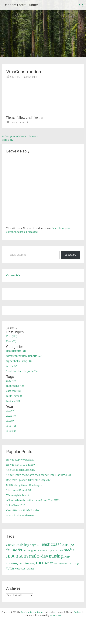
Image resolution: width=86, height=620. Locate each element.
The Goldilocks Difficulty (20, 469)
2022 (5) (11, 425)
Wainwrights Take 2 (17, 495)
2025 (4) (10, 410)
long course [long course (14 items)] (54, 550)
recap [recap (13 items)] (49, 563)
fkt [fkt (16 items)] (20, 550)
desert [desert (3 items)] (39, 545)
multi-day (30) (14, 395)
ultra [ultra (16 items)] (10, 568)
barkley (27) (13, 401)
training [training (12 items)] (73, 563)
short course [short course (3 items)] (62, 564)
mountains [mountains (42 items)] (17, 556)
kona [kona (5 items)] (42, 550)
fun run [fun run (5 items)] (26, 550)
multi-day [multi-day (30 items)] (38, 556)
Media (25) (12, 366)
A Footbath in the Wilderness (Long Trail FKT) (32, 500)
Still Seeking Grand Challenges (24, 485)
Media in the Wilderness (20, 515)
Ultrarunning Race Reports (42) (24, 355)
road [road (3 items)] (55, 564)
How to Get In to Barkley (20, 464)
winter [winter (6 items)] (30, 568)
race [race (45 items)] (40, 562)
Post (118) (11, 336)
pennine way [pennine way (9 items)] (26, 563)
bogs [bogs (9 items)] (33, 545)
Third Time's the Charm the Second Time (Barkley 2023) (39, 474)
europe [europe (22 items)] (68, 544)
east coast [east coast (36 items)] (51, 544)
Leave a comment (19, 122)
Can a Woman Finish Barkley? (23, 510)
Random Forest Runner (21, 5)
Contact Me (13, 275)
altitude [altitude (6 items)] (10, 545)
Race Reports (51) (16, 350)
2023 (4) (10, 420)
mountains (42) (15, 385)
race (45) (11, 380)
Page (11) (11, 341)
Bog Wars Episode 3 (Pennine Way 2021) (29, 479)
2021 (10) (11, 430)
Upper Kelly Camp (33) (19, 360)
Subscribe (70, 254)
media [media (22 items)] (69, 550)
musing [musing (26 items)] (56, 556)
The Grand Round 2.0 (18, 490)
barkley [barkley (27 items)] (22, 544)
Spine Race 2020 (15, 505)
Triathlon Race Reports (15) (22, 371)
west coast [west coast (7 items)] (20, 568)
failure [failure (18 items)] (11, 550)
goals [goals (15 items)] (35, 550)
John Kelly (31, 77)
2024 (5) (11, 415)
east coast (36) (14, 390)
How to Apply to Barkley (20, 459)
